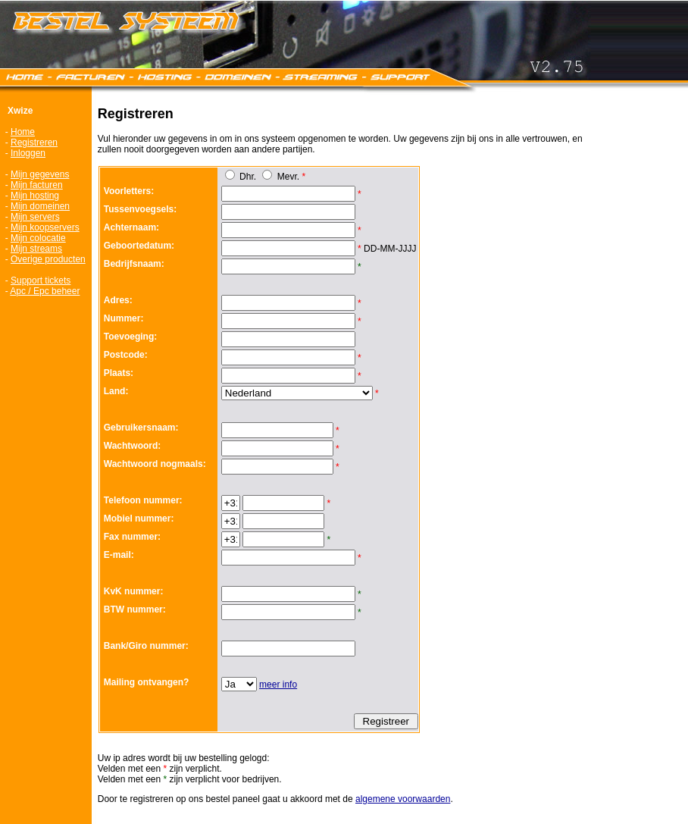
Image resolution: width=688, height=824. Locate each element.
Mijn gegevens (40, 174)
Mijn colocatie (38, 238)
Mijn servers (35, 216)
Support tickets (40, 280)
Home (23, 132)
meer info (278, 684)
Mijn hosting (35, 195)
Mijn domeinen (40, 206)
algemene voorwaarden (402, 799)
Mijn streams (36, 248)
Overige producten (48, 259)
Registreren (34, 142)
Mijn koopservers (45, 227)
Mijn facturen (37, 185)
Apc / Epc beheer (45, 291)
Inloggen (28, 153)
